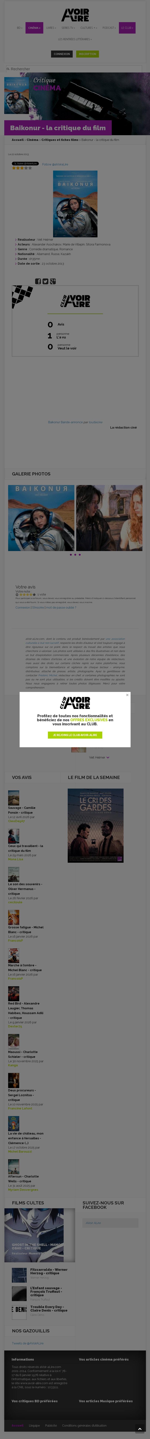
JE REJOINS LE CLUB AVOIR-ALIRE (75, 735)
